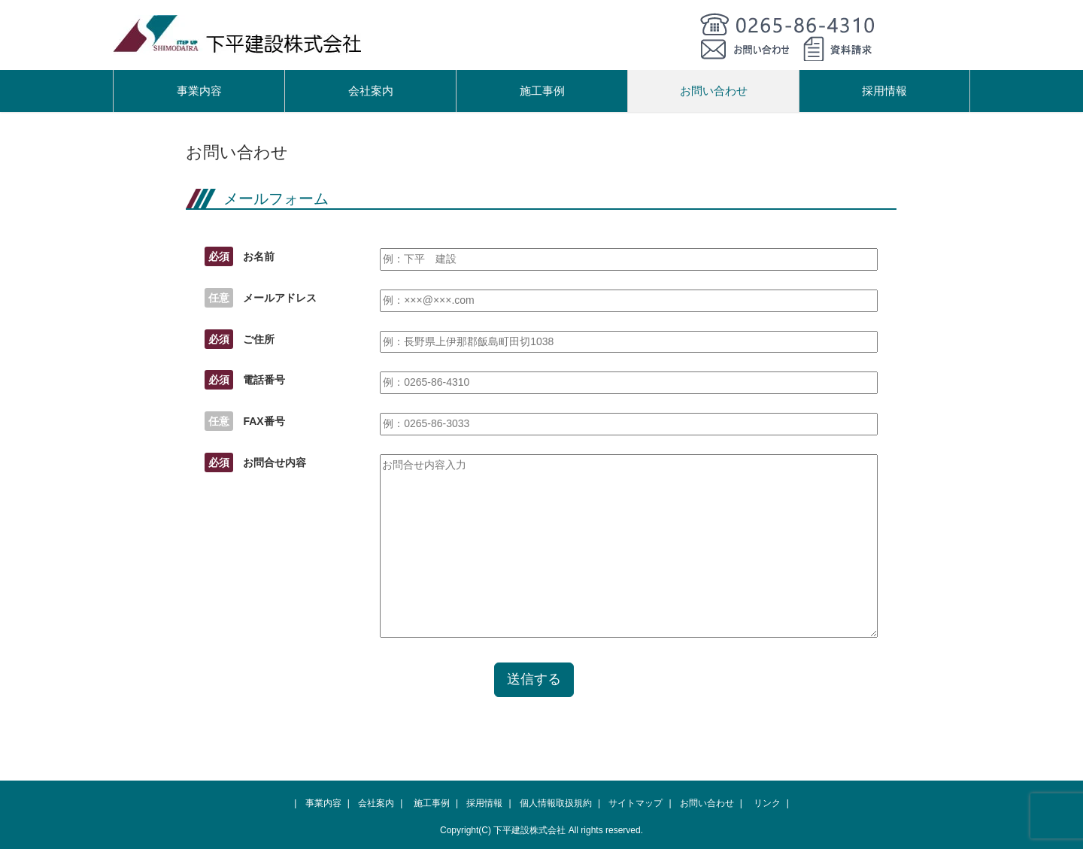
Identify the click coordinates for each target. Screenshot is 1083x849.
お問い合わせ (714, 90)
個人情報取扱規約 (556, 803)
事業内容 (199, 90)
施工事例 (542, 90)
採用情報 (884, 90)
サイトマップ (635, 803)
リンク (767, 803)
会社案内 (370, 90)
